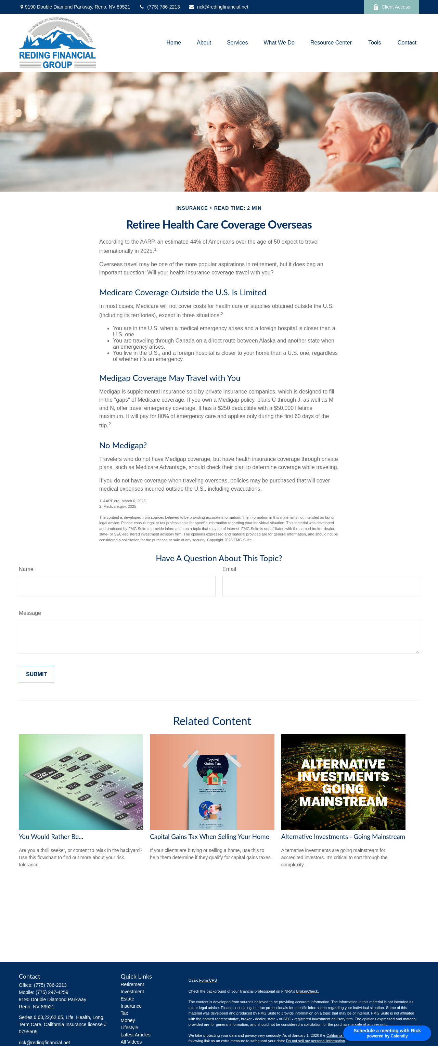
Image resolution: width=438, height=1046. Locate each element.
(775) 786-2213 (159, 7)
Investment (132, 991)
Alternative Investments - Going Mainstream (343, 836)
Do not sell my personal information (315, 1041)
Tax (124, 1013)
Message (30, 613)
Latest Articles (136, 1034)
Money (128, 1020)
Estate (127, 999)
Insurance (131, 1006)
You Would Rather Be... (51, 836)
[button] (174, 43)
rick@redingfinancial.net (218, 7)
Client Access (391, 7)
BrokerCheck (307, 991)
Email (229, 569)
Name (26, 569)
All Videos (131, 1042)
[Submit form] (36, 674)
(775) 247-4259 (52, 992)
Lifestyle (129, 1027)
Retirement (132, 984)
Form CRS (208, 980)
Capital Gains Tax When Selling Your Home (209, 836)
